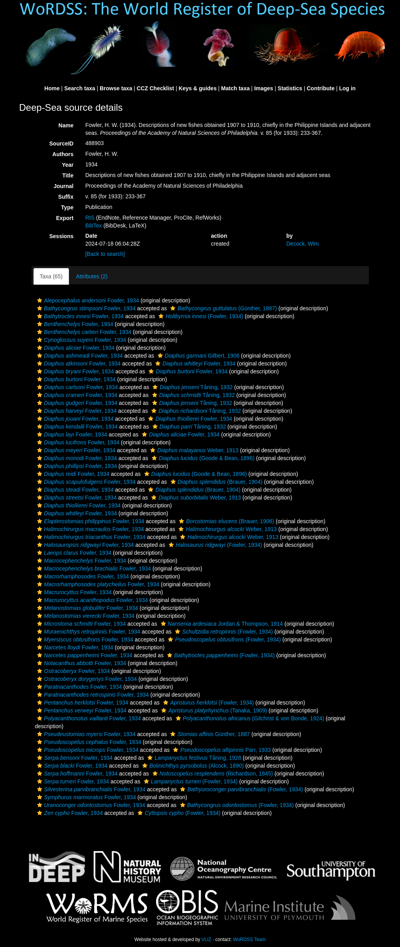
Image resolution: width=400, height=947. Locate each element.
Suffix (66, 197)
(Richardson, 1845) (212, 773)
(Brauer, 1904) (216, 482)
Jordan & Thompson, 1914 (221, 624)
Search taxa (79, 88)
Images (263, 88)
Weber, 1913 (193, 450)
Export (64, 218)
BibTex (93, 225)
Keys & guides (197, 88)
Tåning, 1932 (192, 387)
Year (68, 165)
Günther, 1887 (209, 734)
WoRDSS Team (249, 939)
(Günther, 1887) (222, 308)
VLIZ (206, 939)
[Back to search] (105, 254)
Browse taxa (116, 88)
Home (52, 88)
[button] (39, 300)
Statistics (290, 88)
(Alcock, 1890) (192, 765)
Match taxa (235, 88)
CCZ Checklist (155, 88)
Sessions (61, 236)
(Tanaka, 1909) (213, 710)
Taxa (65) (51, 276)
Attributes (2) (92, 276)
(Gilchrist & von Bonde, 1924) (249, 718)
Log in (347, 88)
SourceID (61, 143)
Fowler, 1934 (87, 300)
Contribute (321, 88)
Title (68, 175)
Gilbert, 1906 (198, 355)
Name (65, 125)
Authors (63, 154)
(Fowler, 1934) (199, 316)
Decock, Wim (302, 243)
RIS (89, 217)
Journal (64, 186)
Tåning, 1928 (193, 758)
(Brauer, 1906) (225, 521)
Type (67, 207)
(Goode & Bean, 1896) (202, 458)
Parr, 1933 (221, 750)
